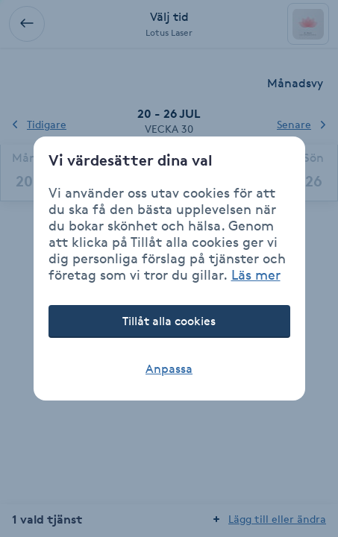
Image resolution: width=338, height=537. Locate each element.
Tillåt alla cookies (169, 321)
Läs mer (256, 274)
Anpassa (169, 369)
